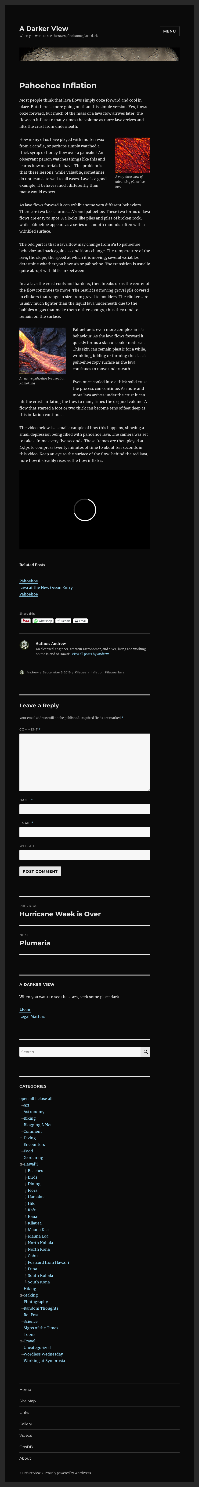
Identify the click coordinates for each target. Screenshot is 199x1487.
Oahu (33, 1255)
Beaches (35, 1170)
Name (26, 800)
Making (31, 1295)
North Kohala (40, 1242)
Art (26, 1105)
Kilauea (81, 672)
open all (26, 1098)
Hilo (32, 1203)
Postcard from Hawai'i (48, 1262)
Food (28, 1151)
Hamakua (37, 1197)
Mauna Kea (38, 1229)
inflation (97, 672)
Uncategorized (37, 1347)
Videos (25, 1435)
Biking (30, 1118)
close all (45, 1098)
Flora (32, 1190)
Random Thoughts (41, 1308)
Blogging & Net (38, 1124)
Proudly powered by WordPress (68, 1473)
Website (27, 846)
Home (25, 1389)
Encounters (34, 1144)
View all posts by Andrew (90, 654)
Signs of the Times (41, 1328)
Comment (30, 729)
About (25, 1010)
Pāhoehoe (28, 581)
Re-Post (31, 1314)
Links (24, 1412)
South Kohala (40, 1275)
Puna (32, 1269)
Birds (32, 1177)
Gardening (33, 1157)
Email (26, 823)
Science (31, 1321)
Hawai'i (31, 1164)
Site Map (27, 1401)
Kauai (33, 1216)
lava (121, 672)
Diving (30, 1138)
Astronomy (34, 1111)
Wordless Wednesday (43, 1354)
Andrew (33, 672)
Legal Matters (32, 1016)
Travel (29, 1341)
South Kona (39, 1282)
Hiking (30, 1288)
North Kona (39, 1249)
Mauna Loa (38, 1236)
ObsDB (26, 1447)
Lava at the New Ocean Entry (46, 587)
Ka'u (32, 1210)
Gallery (25, 1424)
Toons (29, 1334)
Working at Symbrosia (44, 1360)
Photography (36, 1301)
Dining (34, 1183)
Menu (169, 31)
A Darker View (43, 29)
